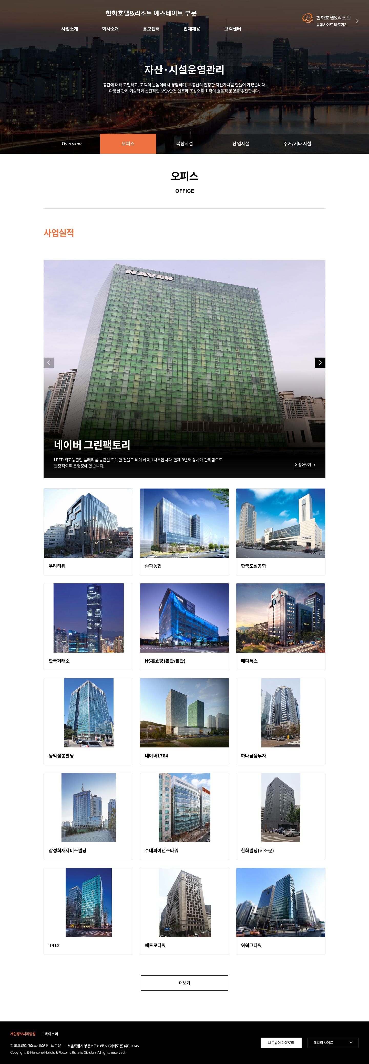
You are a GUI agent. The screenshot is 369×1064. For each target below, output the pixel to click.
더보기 (184, 983)
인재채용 (191, 29)
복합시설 (184, 144)
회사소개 (110, 29)
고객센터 (232, 29)
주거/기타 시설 (297, 144)
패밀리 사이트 (323, 1042)
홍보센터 (151, 29)
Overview (71, 144)
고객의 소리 (50, 1034)
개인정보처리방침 (23, 1034)
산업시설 (240, 144)
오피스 (128, 144)
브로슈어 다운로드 (281, 1042)
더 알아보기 (302, 465)
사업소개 (69, 29)
